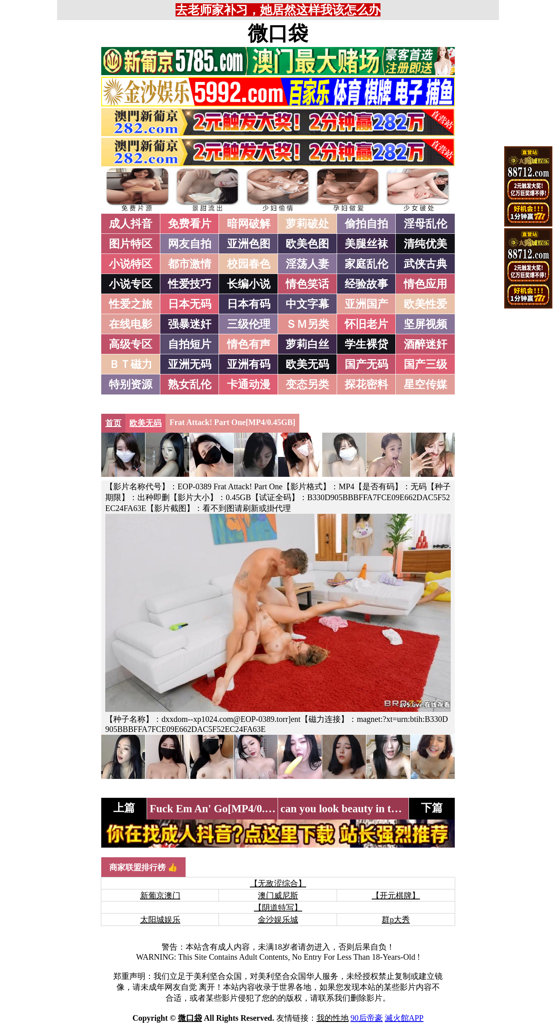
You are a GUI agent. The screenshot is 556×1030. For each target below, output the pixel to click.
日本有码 (248, 304)
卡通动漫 (248, 384)
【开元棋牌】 (396, 895)
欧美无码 (307, 364)
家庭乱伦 (366, 264)
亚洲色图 (248, 244)
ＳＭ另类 (307, 324)
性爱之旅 (130, 304)
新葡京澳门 (160, 895)
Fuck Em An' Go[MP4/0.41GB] (222, 809)
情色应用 (425, 284)
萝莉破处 (307, 224)
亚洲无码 (189, 364)
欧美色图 (307, 244)
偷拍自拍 (366, 224)
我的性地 (333, 1018)
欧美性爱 (425, 304)
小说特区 (130, 264)
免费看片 (189, 224)
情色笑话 (307, 284)
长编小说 (248, 284)
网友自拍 (189, 244)
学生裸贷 (366, 344)
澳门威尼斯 (278, 895)
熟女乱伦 (189, 384)
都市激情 (189, 264)
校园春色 (248, 264)
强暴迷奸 (189, 324)
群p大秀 (396, 919)
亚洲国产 (366, 304)
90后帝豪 (367, 1018)
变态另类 (307, 384)
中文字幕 (307, 304)
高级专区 (130, 344)
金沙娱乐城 (278, 919)
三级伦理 (248, 324)
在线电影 (130, 324)
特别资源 (130, 384)
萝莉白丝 (307, 344)
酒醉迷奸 (425, 344)
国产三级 (425, 364)
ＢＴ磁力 (130, 364)
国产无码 (366, 364)
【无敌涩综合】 (278, 883)
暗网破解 (248, 224)
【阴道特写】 (278, 907)
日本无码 (189, 304)
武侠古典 (425, 264)
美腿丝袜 (366, 244)
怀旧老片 (366, 324)
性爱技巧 (189, 284)
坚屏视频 (425, 324)
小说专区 (130, 284)
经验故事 (366, 284)
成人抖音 (130, 224)
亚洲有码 (248, 364)
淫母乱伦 (425, 224)
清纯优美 (425, 244)
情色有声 (248, 344)
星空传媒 (425, 384)
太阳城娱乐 (160, 919)
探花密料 (366, 384)
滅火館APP (404, 1018)
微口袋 (278, 33)
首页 (113, 423)
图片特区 (130, 244)
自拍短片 (189, 344)
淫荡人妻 (307, 264)
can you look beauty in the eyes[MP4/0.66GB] (385, 809)
